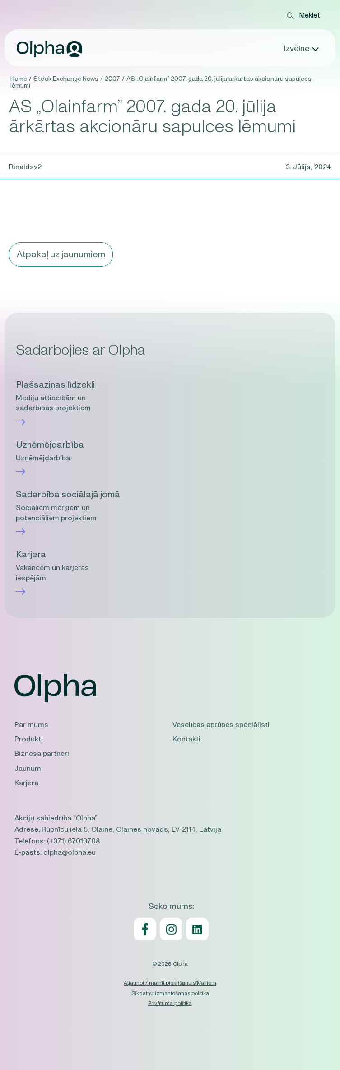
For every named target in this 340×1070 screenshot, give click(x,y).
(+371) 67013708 (73, 841)
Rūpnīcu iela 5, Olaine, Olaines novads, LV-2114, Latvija (131, 829)
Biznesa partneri (41, 753)
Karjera (26, 783)
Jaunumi (28, 768)
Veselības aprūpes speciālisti (221, 724)
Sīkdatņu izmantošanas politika (170, 993)
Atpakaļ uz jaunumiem (61, 254)
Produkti (28, 739)
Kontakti (186, 739)
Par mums (31, 724)
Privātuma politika (170, 1003)
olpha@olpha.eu (69, 852)
